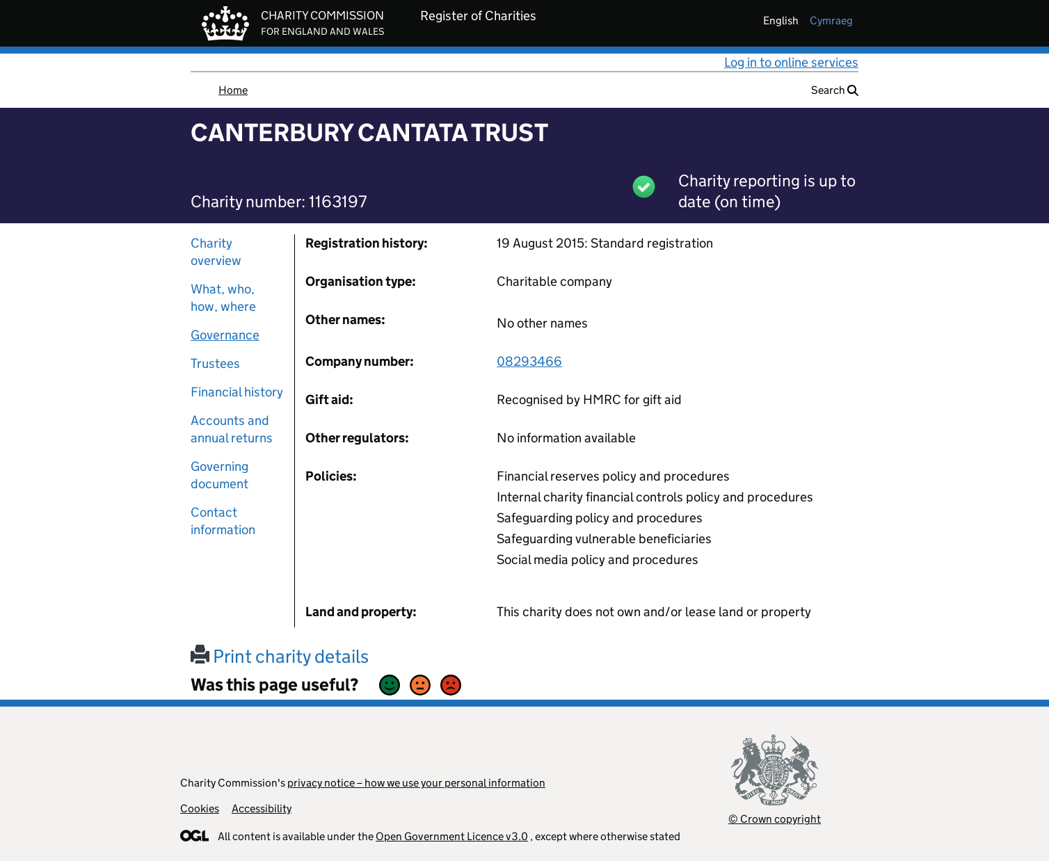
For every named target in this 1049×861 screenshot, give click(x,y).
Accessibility (261, 808)
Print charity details (280, 656)
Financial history (237, 392)
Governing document (219, 475)
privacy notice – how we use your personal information (416, 782)
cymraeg (831, 20)
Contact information (223, 521)
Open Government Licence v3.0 (452, 836)
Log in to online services (791, 62)
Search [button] (834, 90)
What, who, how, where (223, 297)
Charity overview (216, 251)
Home (233, 90)
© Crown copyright (774, 819)
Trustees (215, 363)
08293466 (529, 361)
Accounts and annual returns (232, 429)
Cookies (199, 808)
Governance (225, 335)
